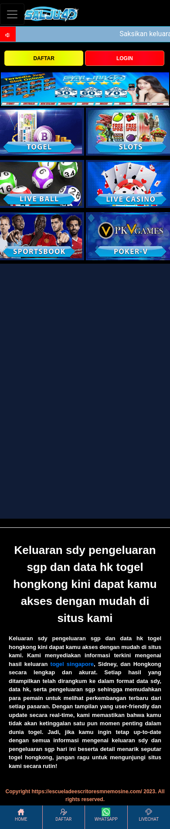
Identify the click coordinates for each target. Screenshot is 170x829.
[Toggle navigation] (12, 14)
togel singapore (72, 664)
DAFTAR (43, 58)
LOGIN (124, 58)
